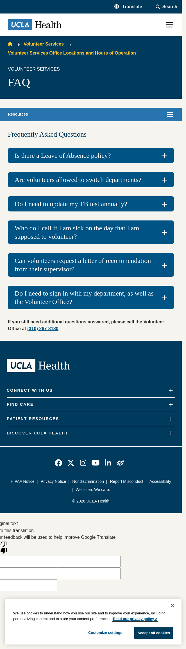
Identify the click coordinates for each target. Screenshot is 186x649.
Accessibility (160, 481)
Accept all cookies (153, 633)
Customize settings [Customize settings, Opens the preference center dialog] (105, 632)
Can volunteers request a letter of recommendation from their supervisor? (83, 265)
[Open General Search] (166, 7)
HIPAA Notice (23, 481)
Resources (18, 114)
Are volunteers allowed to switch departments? (78, 179)
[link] (58, 462)
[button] (128, 7)
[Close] (172, 605)
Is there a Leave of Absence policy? (63, 155)
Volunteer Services (44, 44)
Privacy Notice (53, 481)
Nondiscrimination (88, 481)
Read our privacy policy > (135, 619)
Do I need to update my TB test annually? (71, 204)
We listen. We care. (93, 489)
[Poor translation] (3, 547)
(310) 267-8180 (42, 328)
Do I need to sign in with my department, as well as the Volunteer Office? (84, 297)
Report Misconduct (126, 481)
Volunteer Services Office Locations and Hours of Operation (72, 53)
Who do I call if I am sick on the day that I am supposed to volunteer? (77, 232)
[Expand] (171, 390)
